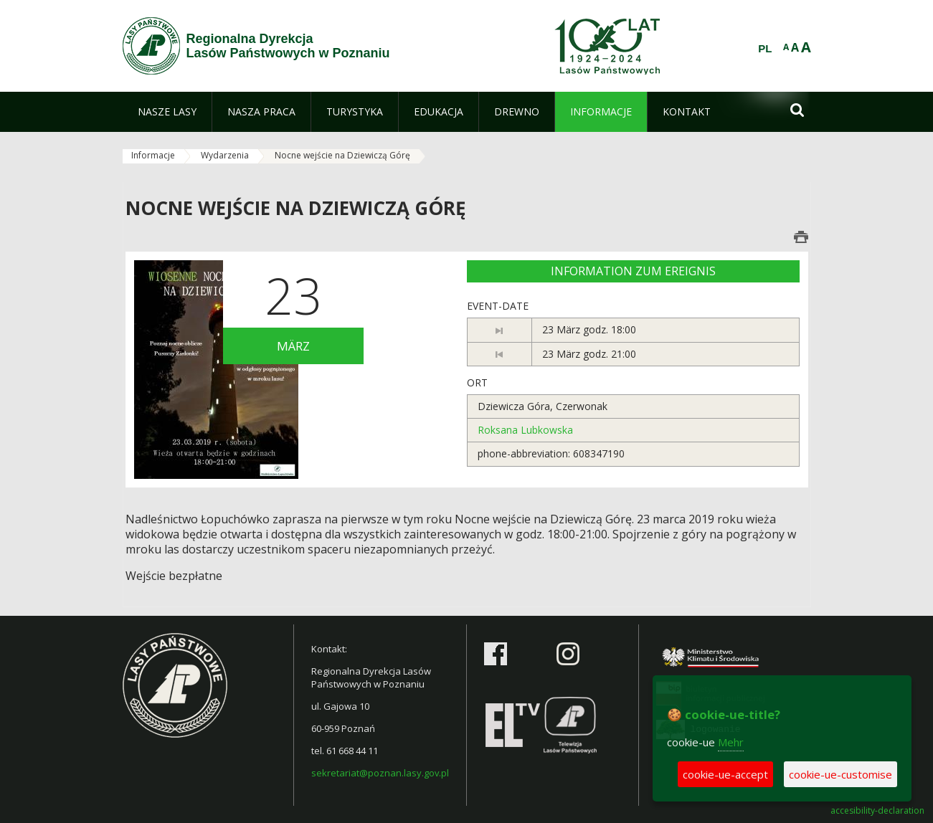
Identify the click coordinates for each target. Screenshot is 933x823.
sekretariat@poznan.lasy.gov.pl (380, 772)
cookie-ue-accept (725, 774)
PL (765, 48)
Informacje (153, 155)
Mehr (731, 742)
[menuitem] (167, 112)
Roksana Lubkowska (525, 430)
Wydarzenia (225, 155)
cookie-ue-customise (840, 774)
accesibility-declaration (877, 811)
